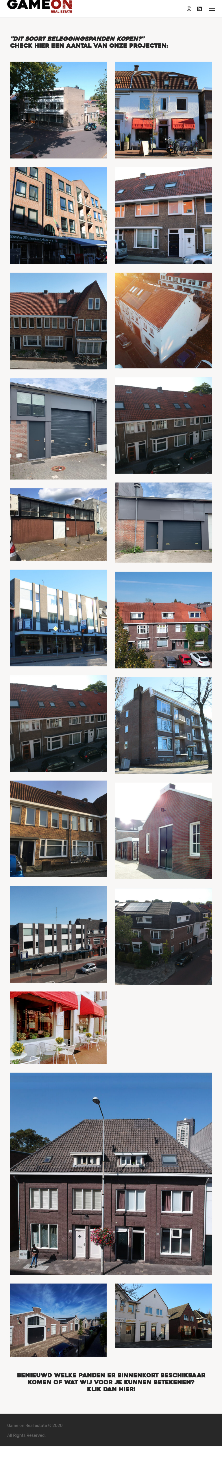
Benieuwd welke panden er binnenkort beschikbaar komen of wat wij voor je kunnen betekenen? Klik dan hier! (111, 1410)
